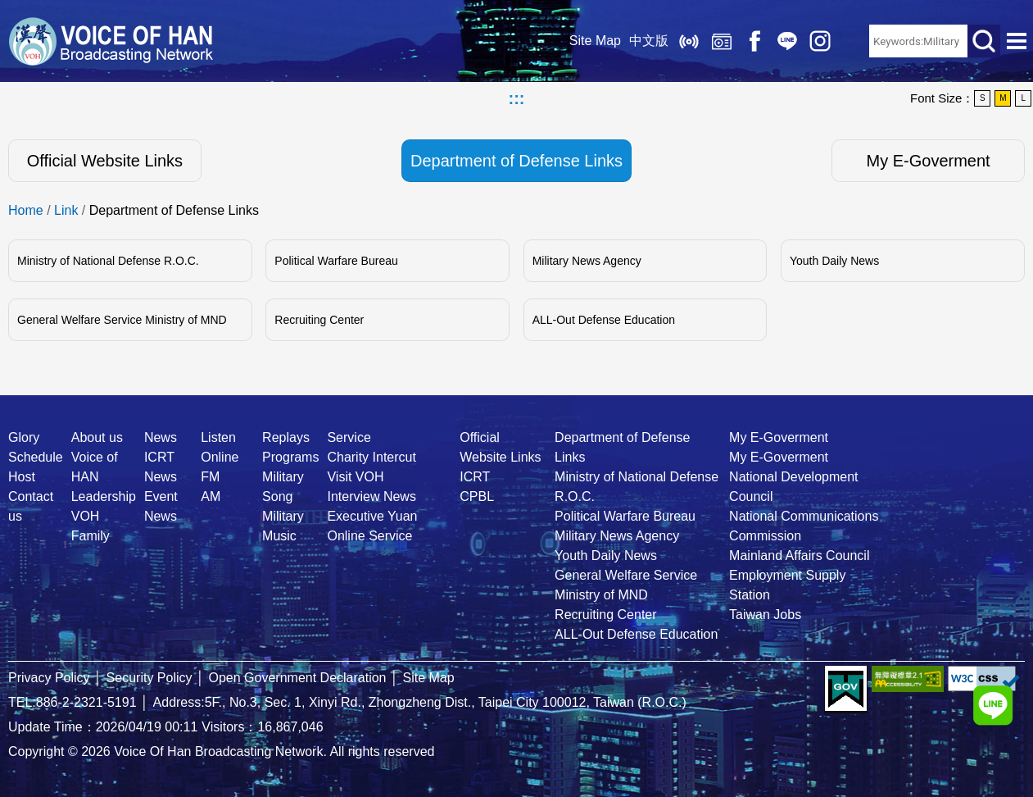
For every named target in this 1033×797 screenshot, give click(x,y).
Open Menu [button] (1016, 41)
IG (820, 41)
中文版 (648, 41)
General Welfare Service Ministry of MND (122, 319)
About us (97, 437)
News (160, 437)
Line (787, 41)
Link (66, 210)
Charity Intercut (371, 457)
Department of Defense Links (516, 161)
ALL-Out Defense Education (603, 319)
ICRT (475, 477)
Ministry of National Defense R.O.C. (108, 260)
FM (210, 477)
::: (517, 98)
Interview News (371, 496)
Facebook (754, 41)
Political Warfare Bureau (335, 260)
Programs (290, 457)
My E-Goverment (928, 161)
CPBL (477, 496)
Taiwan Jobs (765, 615)
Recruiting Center (319, 319)
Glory (23, 437)
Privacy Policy (49, 678)
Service (348, 437)
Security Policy (149, 678)
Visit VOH (355, 477)
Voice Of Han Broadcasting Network (110, 41)
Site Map (595, 41)
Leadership (103, 496)
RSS (852, 41)
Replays (721, 41)
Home (25, 210)
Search (983, 41)
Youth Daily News (834, 260)
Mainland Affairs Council (799, 555)
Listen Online (689, 41)
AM (210, 496)
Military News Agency (586, 260)
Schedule (35, 457)
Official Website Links (105, 161)
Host (21, 477)
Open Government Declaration (298, 678)
